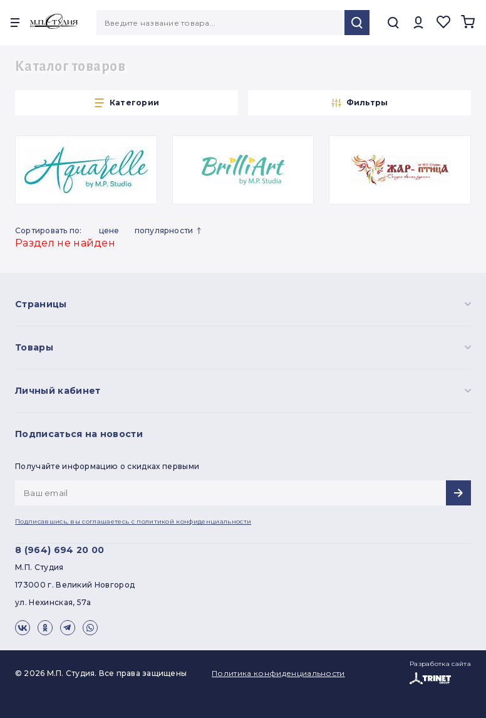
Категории (126, 103)
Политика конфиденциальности (278, 673)
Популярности (171, 231)
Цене (109, 230)
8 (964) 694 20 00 (59, 550)
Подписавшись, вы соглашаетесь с (133, 521)
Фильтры (359, 103)
